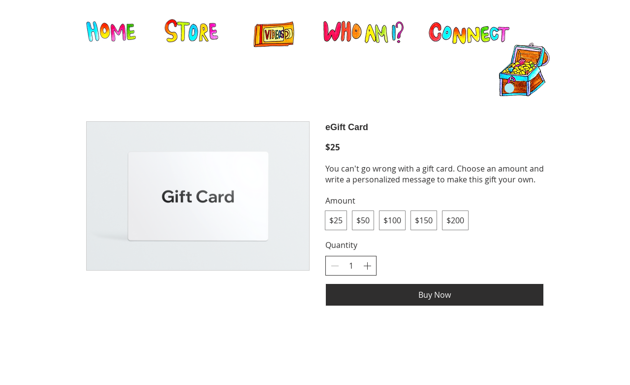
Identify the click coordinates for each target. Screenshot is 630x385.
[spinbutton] (351, 265)
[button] (509, 88)
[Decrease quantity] (335, 265)
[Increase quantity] (367, 265)
